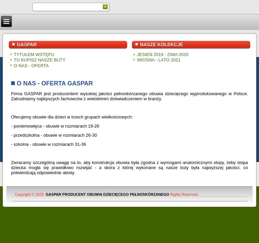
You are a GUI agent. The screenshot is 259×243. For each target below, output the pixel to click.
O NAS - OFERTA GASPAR (55, 83)
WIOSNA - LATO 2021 (158, 59)
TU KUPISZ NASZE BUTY (39, 59)
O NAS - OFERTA (31, 65)
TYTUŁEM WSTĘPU (34, 54)
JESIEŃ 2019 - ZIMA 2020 (162, 54)
